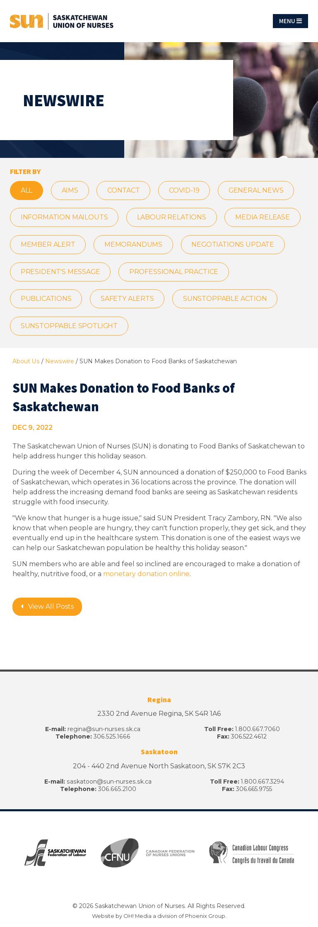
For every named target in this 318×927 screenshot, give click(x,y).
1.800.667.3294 (262, 782)
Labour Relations (172, 218)
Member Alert (48, 245)
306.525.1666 (111, 737)
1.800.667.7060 (257, 730)
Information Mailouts (64, 218)
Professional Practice (174, 272)
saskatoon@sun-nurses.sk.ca (108, 782)
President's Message (61, 272)
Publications (46, 299)
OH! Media (137, 916)
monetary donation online (146, 575)
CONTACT (124, 190)
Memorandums (134, 245)
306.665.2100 (116, 790)
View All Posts (47, 607)
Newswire (59, 362)
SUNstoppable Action (226, 299)
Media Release (263, 218)
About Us (25, 362)
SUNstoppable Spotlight (69, 327)
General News (257, 190)
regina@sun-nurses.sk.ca (104, 730)
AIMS (70, 190)
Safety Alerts (127, 299)
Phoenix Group (205, 916)
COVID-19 (185, 190)
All (27, 190)
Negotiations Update (233, 245)
